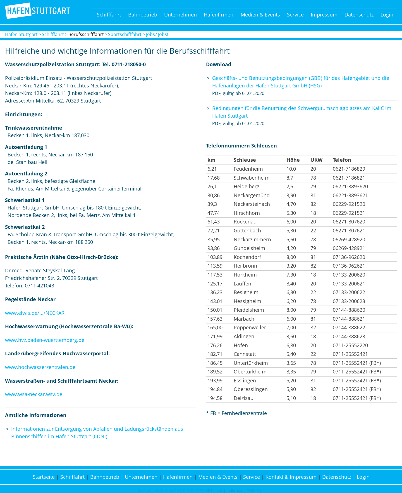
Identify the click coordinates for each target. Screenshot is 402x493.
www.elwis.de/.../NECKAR (34, 312)
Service (295, 14)
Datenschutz (359, 14)
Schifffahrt (109, 14)
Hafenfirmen (218, 14)
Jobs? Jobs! (157, 34)
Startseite (44, 476)
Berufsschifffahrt (86, 34)
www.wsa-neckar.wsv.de (33, 394)
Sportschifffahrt (125, 34)
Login (387, 14)
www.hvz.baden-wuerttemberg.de (44, 340)
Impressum (324, 14)
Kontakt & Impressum (291, 476)
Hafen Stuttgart (21, 34)
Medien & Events (260, 14)
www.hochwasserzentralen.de (40, 367)
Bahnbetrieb (142, 14)
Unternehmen (180, 14)
